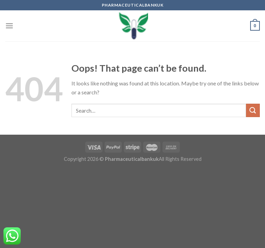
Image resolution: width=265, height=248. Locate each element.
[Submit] (253, 110)
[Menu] (9, 25)
